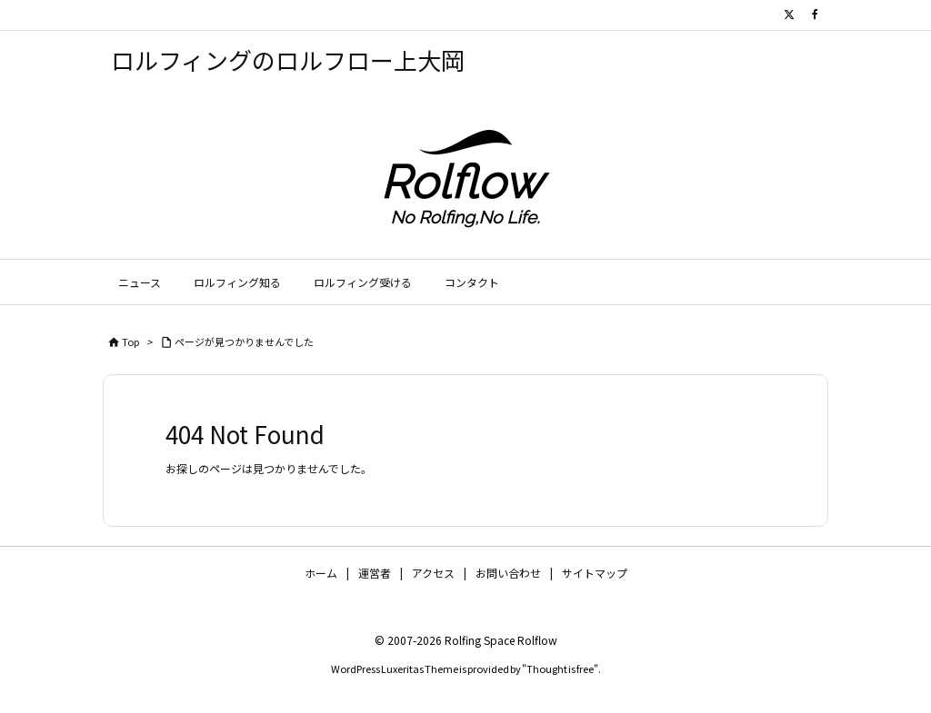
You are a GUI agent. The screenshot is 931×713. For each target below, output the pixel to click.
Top (130, 341)
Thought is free (560, 668)
